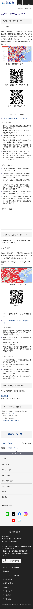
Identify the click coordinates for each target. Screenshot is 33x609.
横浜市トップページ (13, 448)
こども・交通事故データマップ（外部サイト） (16, 322)
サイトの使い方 (8, 599)
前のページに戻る (7, 443)
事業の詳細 (4, 396)
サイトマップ (7, 591)
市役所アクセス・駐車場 (11, 567)
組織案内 (6, 571)
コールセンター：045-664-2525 (13, 575)
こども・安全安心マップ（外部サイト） (15, 118)
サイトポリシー (8, 595)
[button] (19, 2)
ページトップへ (16, 453)
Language (6, 587)
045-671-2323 (10, 413)
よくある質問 (7, 579)
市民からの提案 (8, 583)
